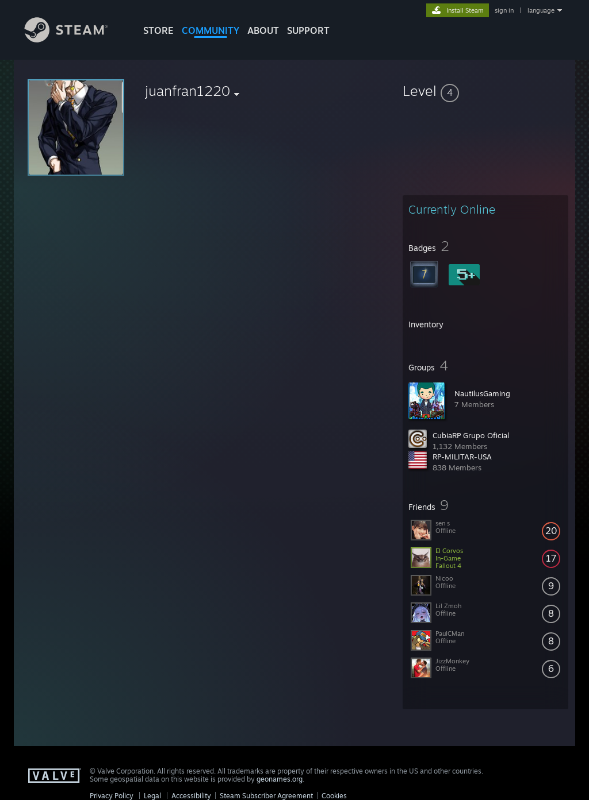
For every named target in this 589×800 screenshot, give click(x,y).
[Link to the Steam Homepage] (74, 39)
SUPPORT (308, 30)
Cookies (334, 795)
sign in (504, 10)
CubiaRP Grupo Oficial (471, 435)
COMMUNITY (210, 30)
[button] (485, 90)
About (263, 30)
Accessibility (191, 795)
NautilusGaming (482, 393)
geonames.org (280, 779)
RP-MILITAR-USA (462, 456)
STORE (158, 30)
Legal (152, 795)
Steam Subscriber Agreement (266, 795)
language (540, 10)
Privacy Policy (111, 795)
